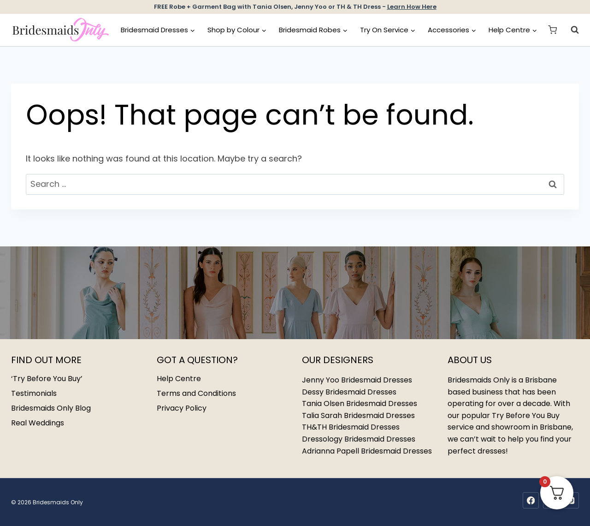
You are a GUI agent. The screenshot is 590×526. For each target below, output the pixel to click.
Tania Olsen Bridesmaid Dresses (359, 403)
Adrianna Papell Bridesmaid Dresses (367, 451)
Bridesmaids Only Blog (51, 408)
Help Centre (179, 378)
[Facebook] (531, 500)
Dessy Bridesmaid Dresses (349, 392)
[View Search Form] (570, 30)
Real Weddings (37, 423)
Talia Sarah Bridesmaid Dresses (358, 415)
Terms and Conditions (196, 393)
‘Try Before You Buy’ (47, 378)
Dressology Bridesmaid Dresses (358, 439)
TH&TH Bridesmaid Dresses (351, 427)
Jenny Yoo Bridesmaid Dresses (357, 380)
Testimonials (34, 393)
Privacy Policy (181, 408)
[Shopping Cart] (552, 29)
